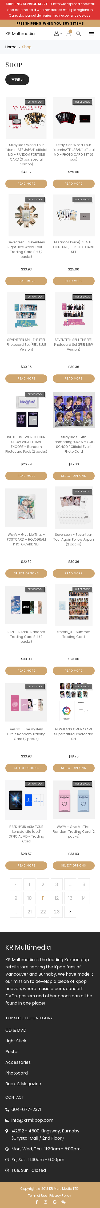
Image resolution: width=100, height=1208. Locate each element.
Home (11, 47)
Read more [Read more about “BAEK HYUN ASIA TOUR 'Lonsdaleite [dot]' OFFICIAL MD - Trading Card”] (26, 866)
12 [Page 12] (57, 898)
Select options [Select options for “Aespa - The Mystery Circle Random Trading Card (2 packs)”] (26, 768)
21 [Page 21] (29, 911)
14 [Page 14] (84, 898)
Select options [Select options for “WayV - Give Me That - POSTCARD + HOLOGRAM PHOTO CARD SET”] (26, 573)
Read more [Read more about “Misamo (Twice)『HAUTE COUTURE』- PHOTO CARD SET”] (73, 281)
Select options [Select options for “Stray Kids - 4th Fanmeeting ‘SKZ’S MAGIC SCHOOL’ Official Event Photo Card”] (73, 476)
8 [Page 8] (83, 884)
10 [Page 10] (29, 898)
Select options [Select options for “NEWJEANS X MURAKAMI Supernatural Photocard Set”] (73, 768)
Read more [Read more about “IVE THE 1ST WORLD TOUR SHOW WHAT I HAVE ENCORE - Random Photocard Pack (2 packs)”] (26, 476)
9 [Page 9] (15, 898)
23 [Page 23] (57, 911)
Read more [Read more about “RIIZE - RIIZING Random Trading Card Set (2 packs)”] (26, 671)
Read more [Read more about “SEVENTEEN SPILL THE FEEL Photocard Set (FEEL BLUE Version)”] (26, 379)
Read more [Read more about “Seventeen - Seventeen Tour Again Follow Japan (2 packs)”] (73, 573)
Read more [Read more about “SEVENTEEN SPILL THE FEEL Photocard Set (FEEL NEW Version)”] (73, 379)
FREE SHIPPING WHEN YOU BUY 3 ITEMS (50, 23)
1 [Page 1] (29, 884)
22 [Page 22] (43, 911)
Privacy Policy (60, 1195)
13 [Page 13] (70, 898)
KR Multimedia (20, 34)
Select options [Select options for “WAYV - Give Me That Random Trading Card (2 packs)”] (73, 866)
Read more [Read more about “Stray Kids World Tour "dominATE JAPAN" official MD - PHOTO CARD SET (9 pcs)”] (73, 184)
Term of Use (37, 1195)
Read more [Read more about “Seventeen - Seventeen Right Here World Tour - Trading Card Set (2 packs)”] (26, 281)
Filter (17, 79)
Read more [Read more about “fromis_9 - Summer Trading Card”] (73, 671)
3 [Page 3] (56, 884)
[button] (57, 34)
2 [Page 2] (43, 884)
